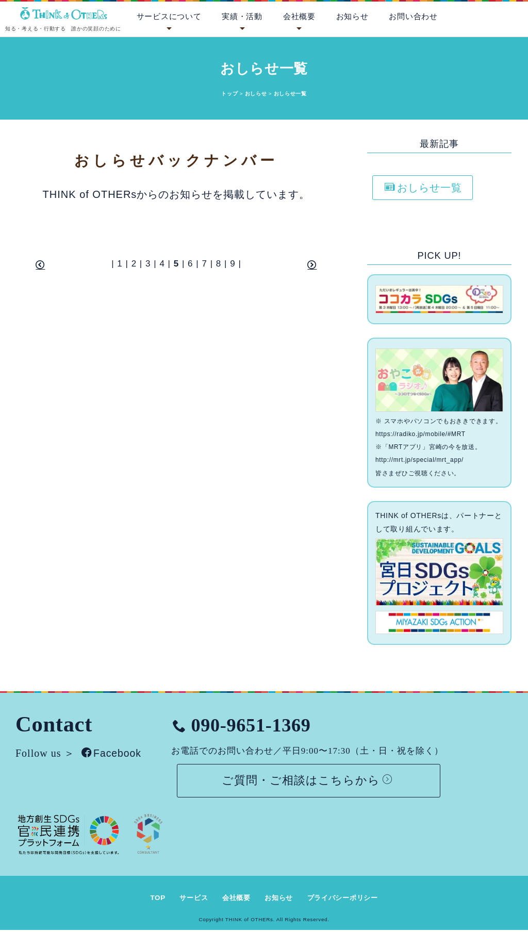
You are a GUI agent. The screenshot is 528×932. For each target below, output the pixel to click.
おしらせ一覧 (423, 187)
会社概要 (299, 16)
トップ (229, 93)
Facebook (112, 753)
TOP (151, 899)
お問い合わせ (413, 16)
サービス (189, 899)
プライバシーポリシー (347, 899)
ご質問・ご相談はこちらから (312, 781)
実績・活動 (242, 16)
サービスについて (169, 16)
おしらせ (256, 93)
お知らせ (352, 16)
